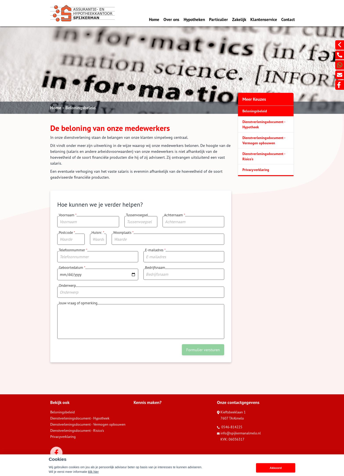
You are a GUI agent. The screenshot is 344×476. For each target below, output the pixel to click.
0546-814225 (229, 427)
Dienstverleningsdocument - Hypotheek (263, 124)
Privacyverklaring (255, 169)
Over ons (171, 19)
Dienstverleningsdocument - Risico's (263, 156)
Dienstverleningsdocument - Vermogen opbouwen (263, 140)
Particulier (218, 19)
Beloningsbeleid (80, 108)
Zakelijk (239, 19)
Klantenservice (263, 19)
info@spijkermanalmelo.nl (239, 433)
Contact (288, 19)
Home (154, 19)
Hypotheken (194, 19)
